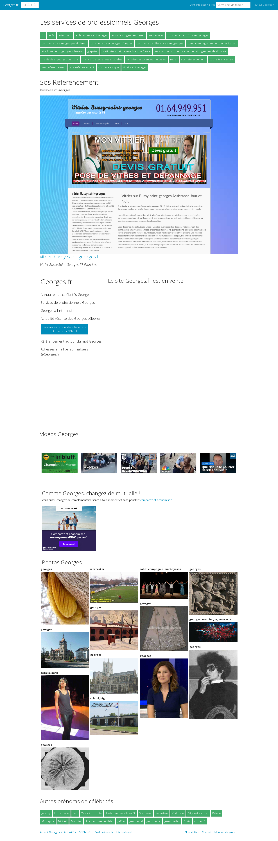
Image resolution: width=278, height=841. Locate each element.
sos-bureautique (108, 67)
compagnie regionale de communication (211, 43)
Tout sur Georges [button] (262, 4)
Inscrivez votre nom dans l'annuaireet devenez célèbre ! (64, 329)
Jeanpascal (136, 821)
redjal (173, 59)
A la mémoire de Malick (100, 821)
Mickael (62, 821)
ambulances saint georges (91, 35)
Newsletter (192, 832)
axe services (156, 35)
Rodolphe (178, 813)
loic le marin (61, 813)
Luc (75, 813)
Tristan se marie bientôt (120, 813)
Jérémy (46, 813)
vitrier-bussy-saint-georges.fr (70, 256)
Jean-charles (172, 821)
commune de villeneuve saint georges (160, 43)
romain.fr (200, 821)
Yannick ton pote (91, 813)
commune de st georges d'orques (112, 43)
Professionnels (103, 832)
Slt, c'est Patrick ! (198, 813)
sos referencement (193, 59)
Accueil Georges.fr (51, 832)
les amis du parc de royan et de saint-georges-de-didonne (191, 51)
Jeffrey (122, 821)
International (124, 832)
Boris (187, 821)
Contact (206, 832)
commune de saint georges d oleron (64, 43)
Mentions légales (224, 832)
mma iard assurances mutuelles (102, 59)
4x (43, 35)
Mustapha (48, 821)
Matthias (76, 821)
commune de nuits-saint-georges (188, 35)
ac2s (52, 35)
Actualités (70, 832)
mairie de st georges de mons (60, 59)
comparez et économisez (156, 500)
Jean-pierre (154, 821)
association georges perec (128, 35)
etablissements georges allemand (62, 51)
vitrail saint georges (135, 67)
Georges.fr (11, 5)
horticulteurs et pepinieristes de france (126, 51)
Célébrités (30, 4)
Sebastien (161, 813)
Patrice (216, 813)
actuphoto (65, 35)
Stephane (145, 813)
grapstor (92, 51)
